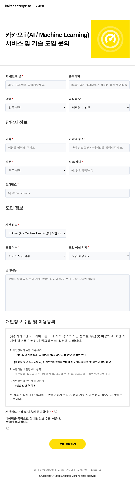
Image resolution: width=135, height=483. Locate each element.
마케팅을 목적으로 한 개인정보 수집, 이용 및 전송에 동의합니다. (33, 420)
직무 (9, 161)
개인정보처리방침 (44, 469)
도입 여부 (12, 247)
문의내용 (11, 270)
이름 (9, 139)
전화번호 (12, 184)
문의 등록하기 (67, 443)
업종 (9, 99)
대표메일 (96, 469)
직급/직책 (76, 161)
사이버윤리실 (65, 469)
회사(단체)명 (14, 76)
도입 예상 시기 (79, 247)
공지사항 (82, 469)
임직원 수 (75, 98)
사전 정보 (12, 224)
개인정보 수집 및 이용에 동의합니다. (29, 411)
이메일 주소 (77, 139)
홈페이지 (74, 76)
